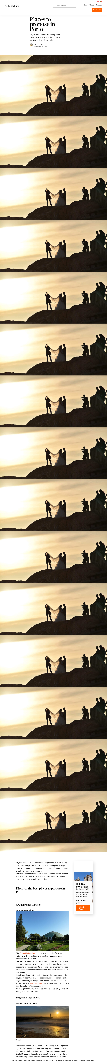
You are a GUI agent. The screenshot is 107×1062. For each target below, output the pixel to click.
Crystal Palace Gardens (29, 953)
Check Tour (81, 908)
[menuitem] (98, 1)
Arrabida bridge (36, 983)
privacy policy (85, 1060)
